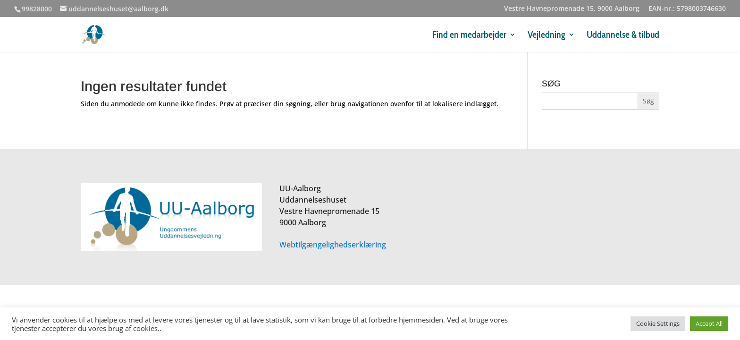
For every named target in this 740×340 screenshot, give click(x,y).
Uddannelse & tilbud (623, 35)
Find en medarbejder (469, 35)
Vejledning (546, 35)
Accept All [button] (709, 323)
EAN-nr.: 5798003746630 (687, 9)
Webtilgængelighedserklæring (332, 244)
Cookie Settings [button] (658, 323)
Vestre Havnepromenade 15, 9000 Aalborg (571, 9)
